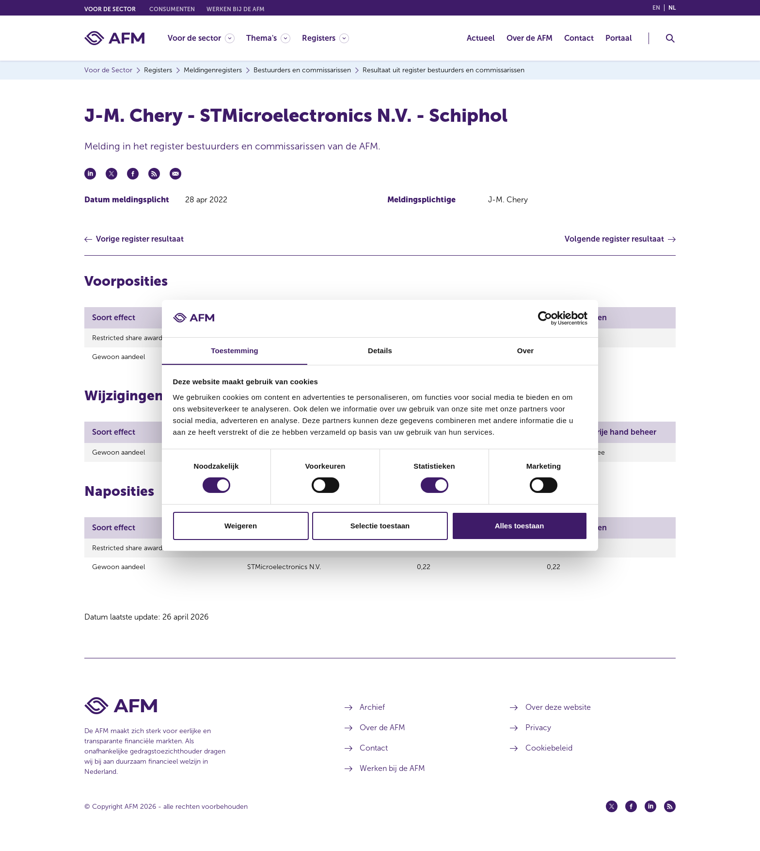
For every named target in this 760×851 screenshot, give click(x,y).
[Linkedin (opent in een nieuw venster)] (650, 813)
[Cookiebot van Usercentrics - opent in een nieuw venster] (545, 318)
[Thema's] (268, 38)
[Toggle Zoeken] (670, 38)
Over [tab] (525, 350)
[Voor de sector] (201, 38)
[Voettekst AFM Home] (200, 712)
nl (672, 7)
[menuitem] (207, 38)
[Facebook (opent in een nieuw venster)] (631, 813)
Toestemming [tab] (234, 350)
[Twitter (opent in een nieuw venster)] (612, 813)
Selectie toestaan (380, 526)
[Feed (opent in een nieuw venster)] (670, 813)
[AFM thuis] (114, 38)
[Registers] (325, 38)
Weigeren (240, 526)
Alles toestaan (519, 526)
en (656, 7)
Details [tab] (380, 350)
